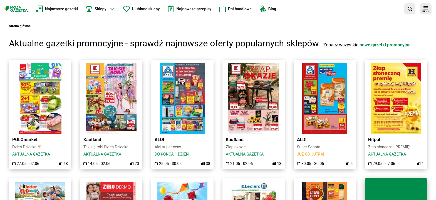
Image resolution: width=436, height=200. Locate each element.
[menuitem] (57, 8)
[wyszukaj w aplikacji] (409, 8)
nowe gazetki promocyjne (385, 45)
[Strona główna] (16, 9)
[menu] (426, 8)
